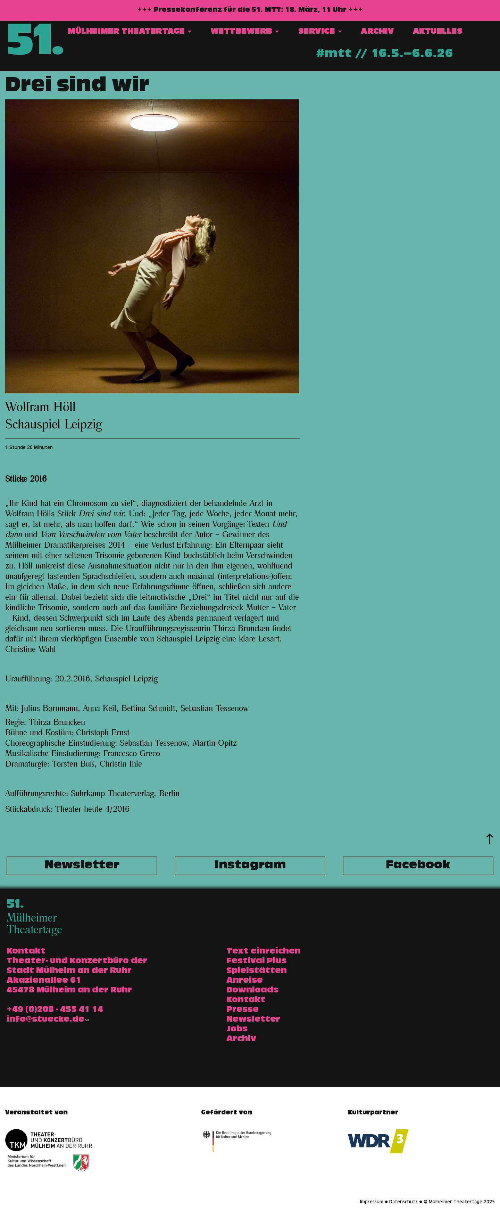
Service (320, 32)
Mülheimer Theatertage (130, 32)
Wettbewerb (245, 32)
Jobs (237, 1029)
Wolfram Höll (40, 407)
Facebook (418, 866)
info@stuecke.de (48, 1020)
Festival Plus (256, 961)
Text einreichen (263, 952)
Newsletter (81, 866)
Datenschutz (403, 1202)
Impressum (371, 1202)
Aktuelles (437, 32)
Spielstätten (256, 971)
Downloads (252, 991)
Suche (481, 33)
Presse (242, 1010)
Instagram (250, 866)
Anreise (244, 981)
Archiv (377, 32)
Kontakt (245, 1000)
